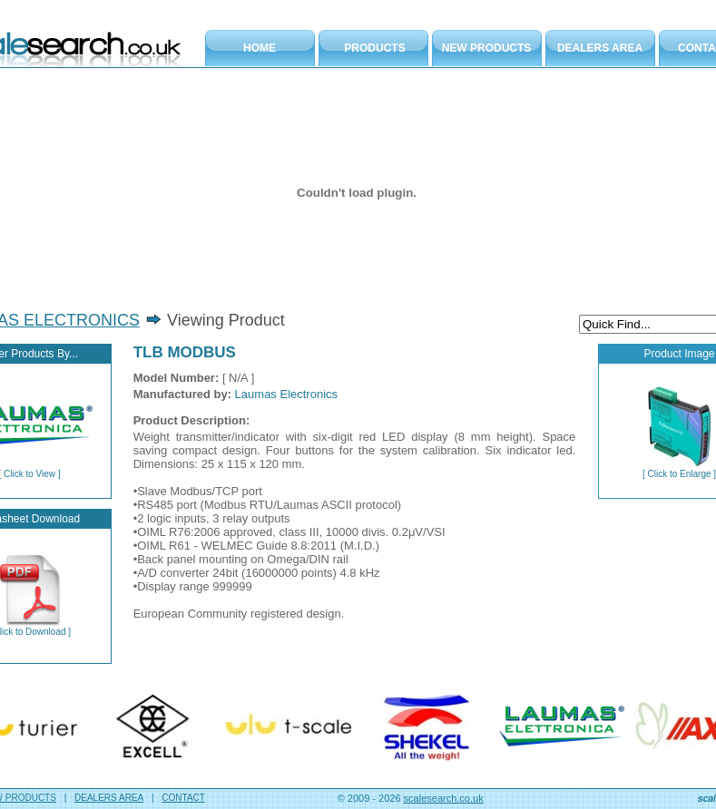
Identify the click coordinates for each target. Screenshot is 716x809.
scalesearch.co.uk (444, 798)
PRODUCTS (374, 48)
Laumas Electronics (286, 394)
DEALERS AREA (599, 48)
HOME (259, 48)
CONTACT (183, 798)
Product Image (678, 353)
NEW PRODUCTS (487, 48)
